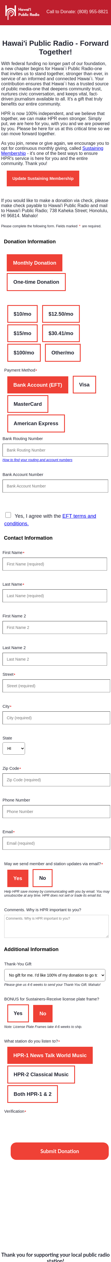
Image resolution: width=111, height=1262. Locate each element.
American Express (36, 423)
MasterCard (28, 404)
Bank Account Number (25, 475)
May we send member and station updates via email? (55, 864)
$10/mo (22, 314)
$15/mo (22, 333)
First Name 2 (16, 616)
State (7, 738)
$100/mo (24, 353)
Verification (16, 1112)
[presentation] (47, 1127)
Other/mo (62, 353)
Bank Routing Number (25, 439)
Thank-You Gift (20, 964)
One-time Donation (36, 282)
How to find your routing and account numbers (38, 460)
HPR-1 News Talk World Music (50, 1055)
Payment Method (22, 370)
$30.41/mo (61, 333)
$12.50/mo (61, 314)
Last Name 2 (16, 648)
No (42, 878)
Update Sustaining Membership (43, 178)
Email (10, 832)
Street (10, 675)
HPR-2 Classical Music (41, 1074)
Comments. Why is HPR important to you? (44, 910)
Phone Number (18, 800)
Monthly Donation (34, 263)
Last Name (15, 584)
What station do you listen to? (33, 1041)
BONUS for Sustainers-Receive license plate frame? (53, 999)
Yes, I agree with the (50, 519)
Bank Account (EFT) (37, 385)
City (8, 707)
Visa (84, 385)
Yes (17, 878)
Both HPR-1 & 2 (33, 1094)
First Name (15, 553)
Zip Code (13, 769)
